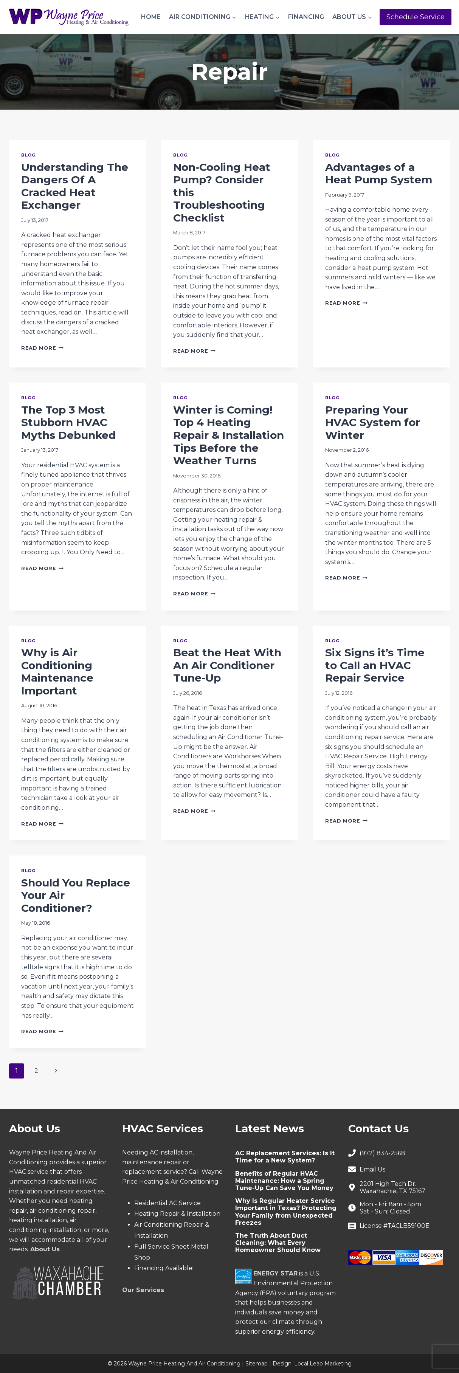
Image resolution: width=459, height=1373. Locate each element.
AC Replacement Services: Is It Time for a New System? (285, 1157)
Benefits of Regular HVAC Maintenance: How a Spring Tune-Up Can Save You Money (284, 1181)
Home (151, 16)
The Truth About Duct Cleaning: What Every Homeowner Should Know (278, 1243)
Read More (42, 348)
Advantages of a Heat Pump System (378, 173)
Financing (306, 16)
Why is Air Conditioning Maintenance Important (57, 671)
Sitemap (256, 1363)
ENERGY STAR (275, 1273)
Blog (28, 155)
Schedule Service (415, 17)
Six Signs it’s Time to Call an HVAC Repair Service (375, 665)
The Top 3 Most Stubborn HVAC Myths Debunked (68, 422)
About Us (45, 1249)
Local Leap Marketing (323, 1363)
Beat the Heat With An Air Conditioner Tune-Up (227, 665)
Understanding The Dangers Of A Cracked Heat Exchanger (74, 186)
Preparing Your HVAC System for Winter (372, 422)
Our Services (143, 1290)
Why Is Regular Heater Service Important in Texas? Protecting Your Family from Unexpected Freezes (285, 1211)
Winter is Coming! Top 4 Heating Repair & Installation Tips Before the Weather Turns (228, 435)
